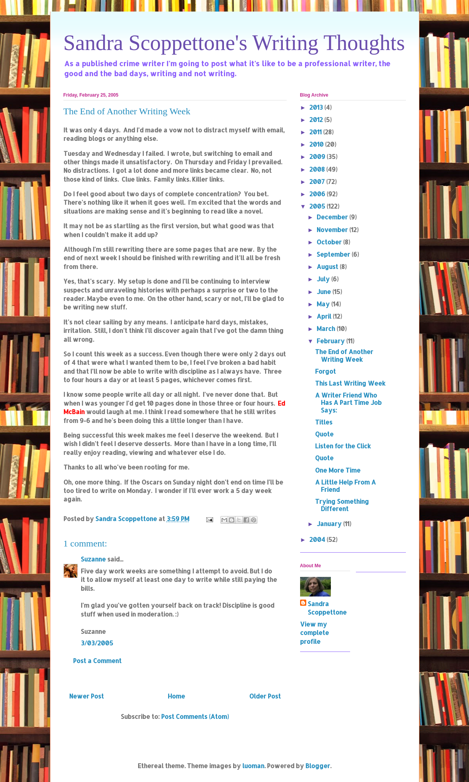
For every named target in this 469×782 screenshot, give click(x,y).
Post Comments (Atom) (195, 716)
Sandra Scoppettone (327, 608)
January (330, 524)
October (330, 242)
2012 (316, 119)
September (334, 254)
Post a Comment (97, 661)
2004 (318, 539)
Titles (323, 422)
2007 (317, 181)
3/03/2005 (97, 643)
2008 (317, 169)
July (324, 279)
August (328, 266)
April (325, 316)
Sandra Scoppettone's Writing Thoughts (234, 43)
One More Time (338, 470)
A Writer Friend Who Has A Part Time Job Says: (348, 402)
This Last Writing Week (350, 383)
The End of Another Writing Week (344, 355)
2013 (316, 107)
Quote (324, 434)
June (324, 291)
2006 (318, 194)
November (333, 230)
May (324, 304)
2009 (318, 156)
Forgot (325, 371)
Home (176, 696)
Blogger (317, 766)
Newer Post (86, 696)
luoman (253, 766)
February (331, 341)
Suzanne (93, 559)
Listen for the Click (343, 446)
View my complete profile (314, 632)
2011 (316, 132)
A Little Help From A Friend (345, 485)
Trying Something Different (342, 505)
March (327, 328)
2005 (318, 206)
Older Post (265, 696)
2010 (317, 144)
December (333, 217)
